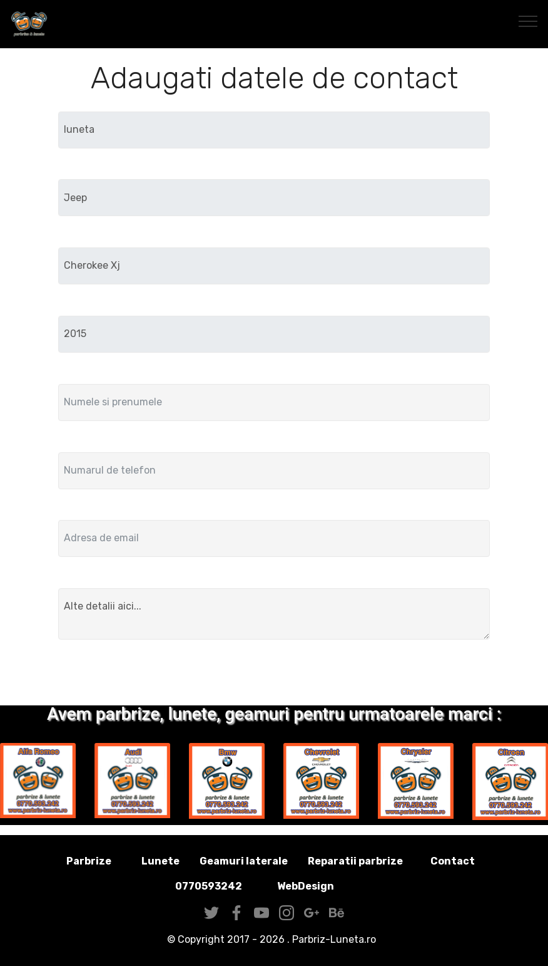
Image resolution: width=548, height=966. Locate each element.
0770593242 (208, 886)
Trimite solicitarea (274, 675)
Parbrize (88, 861)
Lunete (160, 861)
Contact (452, 861)
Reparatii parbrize (355, 861)
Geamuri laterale (244, 861)
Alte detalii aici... (274, 614)
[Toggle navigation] (528, 20)
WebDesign (325, 886)
